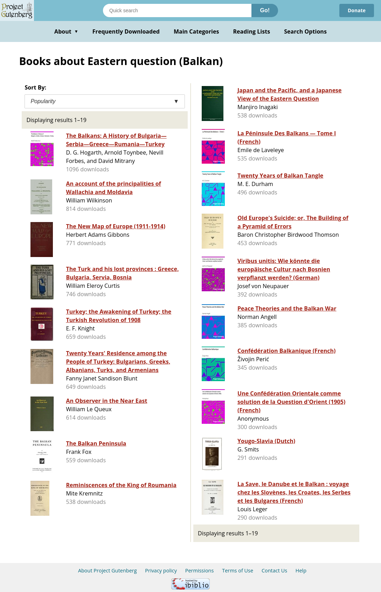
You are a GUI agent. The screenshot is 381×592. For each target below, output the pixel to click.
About (66, 31)
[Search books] (177, 10)
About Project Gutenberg (107, 570)
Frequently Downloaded (126, 31)
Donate (357, 10)
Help (301, 570)
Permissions (199, 570)
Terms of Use (237, 570)
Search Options (305, 31)
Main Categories (196, 31)
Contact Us (274, 570)
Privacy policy (161, 570)
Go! (265, 10)
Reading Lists (251, 31)
